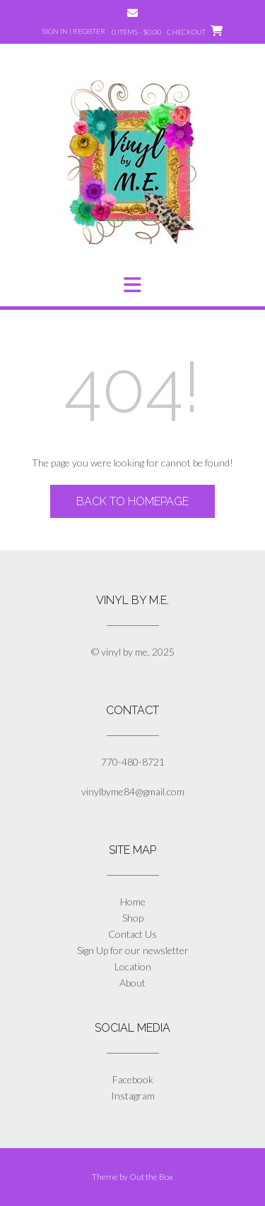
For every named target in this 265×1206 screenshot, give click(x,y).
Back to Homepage (132, 501)
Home (133, 901)
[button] (132, 285)
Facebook (132, 1079)
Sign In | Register (73, 31)
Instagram (133, 1096)
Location (132, 966)
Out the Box (151, 1176)
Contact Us (132, 934)
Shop (132, 918)
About (132, 983)
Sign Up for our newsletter (133, 950)
